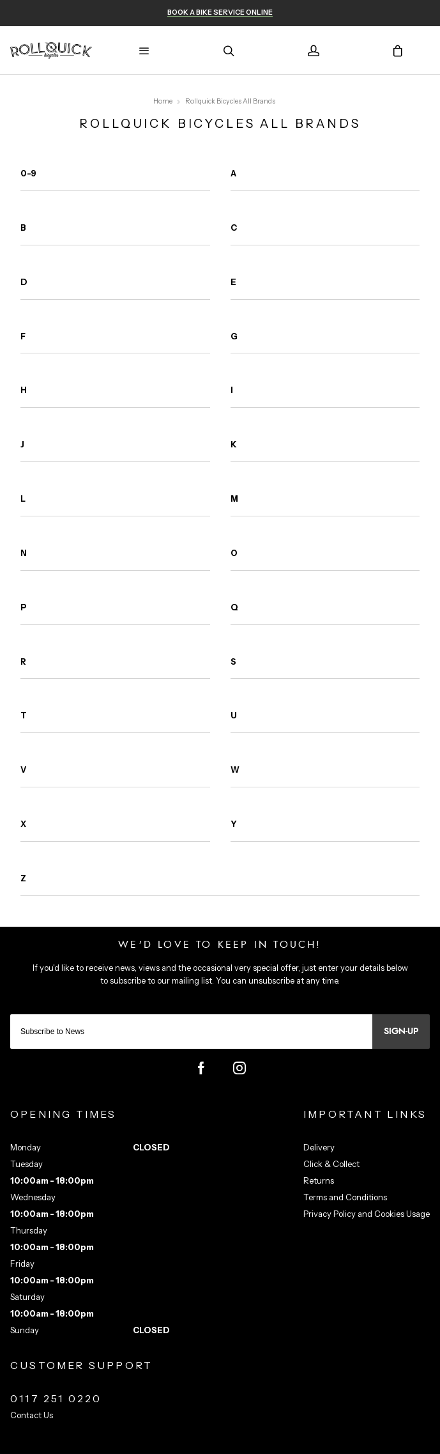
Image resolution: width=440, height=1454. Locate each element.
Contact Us (31, 1415)
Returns (318, 1180)
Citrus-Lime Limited (260, 1443)
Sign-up (401, 1031)
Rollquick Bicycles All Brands (230, 101)
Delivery (319, 1147)
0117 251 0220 (56, 1398)
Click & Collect (331, 1164)
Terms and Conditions (345, 1197)
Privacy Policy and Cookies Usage (366, 1214)
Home (162, 101)
